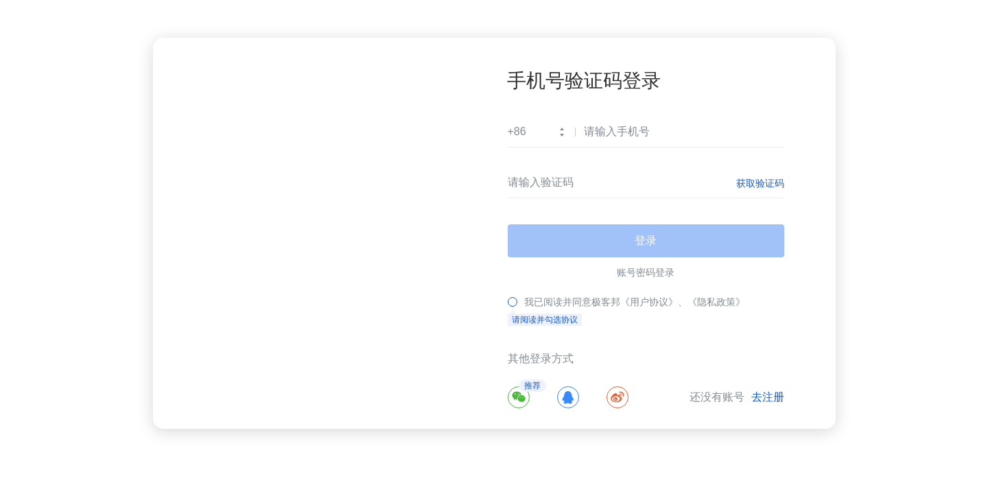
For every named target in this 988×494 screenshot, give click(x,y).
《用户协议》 (649, 301)
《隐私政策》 (716, 301)
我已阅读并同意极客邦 (572, 301)
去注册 (767, 397)
